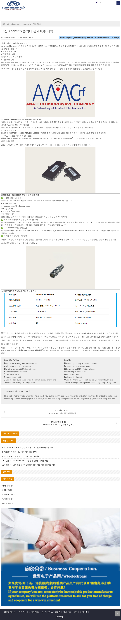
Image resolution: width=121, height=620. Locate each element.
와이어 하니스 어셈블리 (51, 612)
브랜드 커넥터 (9, 612)
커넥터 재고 (34, 612)
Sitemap (60, 617)
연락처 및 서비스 (80, 612)
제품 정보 (37, 24)
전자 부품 (22, 612)
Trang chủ (26, 24)
